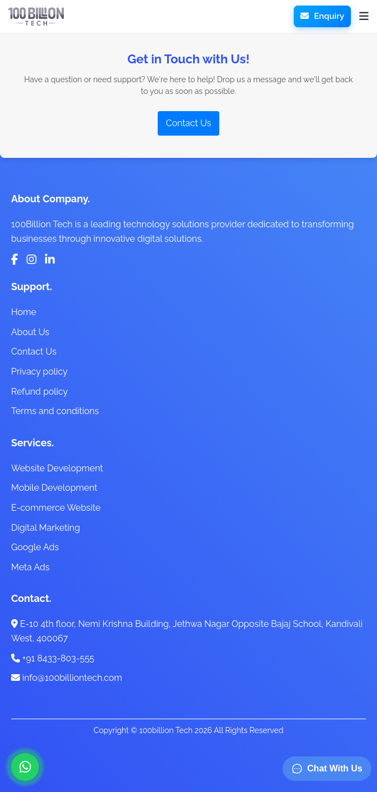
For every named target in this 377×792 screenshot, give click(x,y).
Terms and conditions (55, 411)
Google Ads (35, 547)
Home (23, 312)
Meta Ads (30, 567)
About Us (30, 332)
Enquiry (322, 16)
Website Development (57, 468)
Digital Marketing (45, 527)
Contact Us (189, 123)
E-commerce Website (55, 507)
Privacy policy (39, 371)
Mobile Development (54, 487)
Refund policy (39, 391)
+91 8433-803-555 (52, 658)
